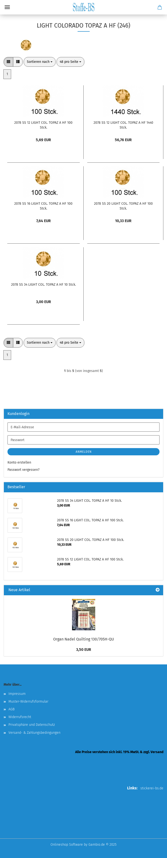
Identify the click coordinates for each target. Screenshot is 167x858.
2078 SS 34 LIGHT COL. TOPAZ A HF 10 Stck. (43, 285)
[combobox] (40, 62)
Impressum (17, 694)
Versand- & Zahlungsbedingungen (34, 733)
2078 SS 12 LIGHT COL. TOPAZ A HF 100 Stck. (43, 125)
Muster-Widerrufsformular (28, 701)
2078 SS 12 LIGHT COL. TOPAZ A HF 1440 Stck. (123, 125)
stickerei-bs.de (151, 788)
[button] (8, 62)
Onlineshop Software (67, 845)
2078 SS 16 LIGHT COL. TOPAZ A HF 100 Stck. (43, 206)
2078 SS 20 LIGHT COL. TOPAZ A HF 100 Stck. (123, 206)
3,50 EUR (83, 649)
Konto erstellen (19, 462)
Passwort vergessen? (23, 470)
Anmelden (84, 451)
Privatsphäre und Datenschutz (31, 725)
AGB (11, 709)
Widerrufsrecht (19, 717)
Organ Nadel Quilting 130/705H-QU (83, 639)
